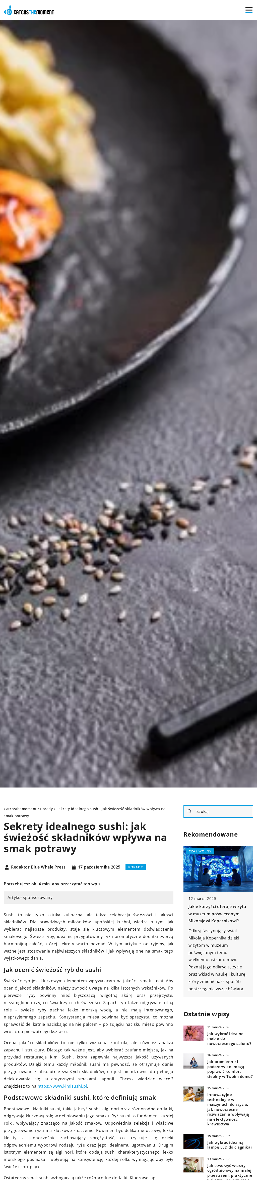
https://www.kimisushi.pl (62, 1086)
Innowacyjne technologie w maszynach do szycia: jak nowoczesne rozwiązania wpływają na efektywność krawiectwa (228, 1109)
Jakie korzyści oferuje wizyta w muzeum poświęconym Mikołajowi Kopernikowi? (217, 914)
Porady (135, 867)
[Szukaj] (189, 811)
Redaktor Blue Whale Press (38, 867)
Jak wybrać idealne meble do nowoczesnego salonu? (229, 1038)
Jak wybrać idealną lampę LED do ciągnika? (229, 1145)
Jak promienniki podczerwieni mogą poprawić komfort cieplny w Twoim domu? (230, 1069)
